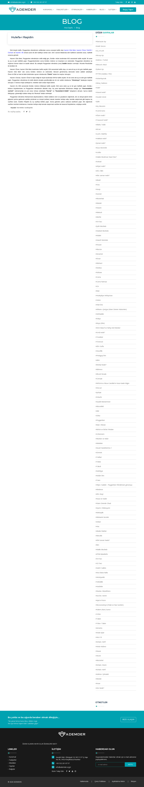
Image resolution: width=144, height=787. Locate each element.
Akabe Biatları (102, 531)
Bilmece (99, 369)
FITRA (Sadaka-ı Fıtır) (104, 74)
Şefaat (99, 392)
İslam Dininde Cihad (104, 503)
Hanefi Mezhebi (102, 240)
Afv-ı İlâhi (100, 171)
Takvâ (99, 466)
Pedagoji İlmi (101, 355)
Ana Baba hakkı (102, 573)
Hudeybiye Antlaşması (104, 295)
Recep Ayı (100, 55)
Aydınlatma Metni (118, 781)
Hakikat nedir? (102, 138)
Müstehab (100, 198)
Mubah (99, 203)
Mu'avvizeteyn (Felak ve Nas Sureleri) (110, 605)
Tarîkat (99, 457)
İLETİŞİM (112, 10)
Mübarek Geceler (103, 517)
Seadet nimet (101, 97)
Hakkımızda (84, 781)
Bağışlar (12, 769)
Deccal (99, 388)
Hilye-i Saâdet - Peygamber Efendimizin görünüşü (114, 485)
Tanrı (98, 480)
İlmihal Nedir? (101, 365)
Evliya (99, 319)
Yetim (99, 300)
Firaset (99, 245)
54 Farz (99, 222)
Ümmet (99, 452)
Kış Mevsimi (101, 106)
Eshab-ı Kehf (101, 642)
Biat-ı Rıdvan (101, 425)
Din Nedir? (100, 688)
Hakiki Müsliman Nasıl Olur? (107, 157)
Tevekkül (100, 337)
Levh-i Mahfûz (102, 134)
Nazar (99, 651)
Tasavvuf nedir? (102, 120)
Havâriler (100, 586)
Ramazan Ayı (101, 41)
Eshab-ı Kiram (102, 665)
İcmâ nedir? (101, 332)
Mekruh (99, 212)
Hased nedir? (101, 92)
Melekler (100, 443)
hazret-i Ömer (81, 50)
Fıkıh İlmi (100, 305)
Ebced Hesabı (101, 374)
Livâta (99, 152)
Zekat (99, 522)
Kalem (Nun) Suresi (103, 609)
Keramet (100, 254)
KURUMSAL (48, 10)
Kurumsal (12, 757)
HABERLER (91, 10)
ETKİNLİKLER (77, 10)
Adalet (99, 235)
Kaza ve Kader (102, 499)
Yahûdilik (100, 582)
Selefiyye (100, 471)
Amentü (99, 628)
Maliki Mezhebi (102, 549)
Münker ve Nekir (102, 439)
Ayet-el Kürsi (101, 600)
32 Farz (99, 563)
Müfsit (99, 217)
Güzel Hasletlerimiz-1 (104, 448)
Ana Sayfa (68, 27)
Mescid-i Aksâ (102, 65)
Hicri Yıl (99, 637)
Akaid (98, 180)
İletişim (133, 781)
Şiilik (98, 101)
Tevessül (100, 342)
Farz (98, 185)
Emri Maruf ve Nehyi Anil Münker (108, 328)
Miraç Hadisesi (102, 83)
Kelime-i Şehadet (103, 674)
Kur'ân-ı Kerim (102, 596)
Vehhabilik (100, 314)
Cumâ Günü (101, 111)
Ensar (99, 258)
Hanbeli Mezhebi (103, 231)
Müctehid (100, 660)
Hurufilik (99, 351)
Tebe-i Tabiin (101, 623)
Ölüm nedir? (101, 115)
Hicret (99, 656)
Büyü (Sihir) (101, 323)
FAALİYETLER (62, 10)
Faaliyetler (13, 760)
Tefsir (99, 614)
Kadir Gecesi (101, 46)
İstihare (99, 272)
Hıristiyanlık (101, 577)
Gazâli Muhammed (103, 402)
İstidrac (99, 268)
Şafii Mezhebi (101, 226)
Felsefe (99, 397)
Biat (98, 291)
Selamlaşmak (101, 78)
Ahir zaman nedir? (103, 175)
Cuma (99, 277)
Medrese (100, 489)
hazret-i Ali (20, 52)
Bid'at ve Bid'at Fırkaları (105, 429)
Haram (99, 208)
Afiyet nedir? (101, 166)
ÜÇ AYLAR (100, 51)
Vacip (98, 189)
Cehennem (100, 434)
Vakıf (98, 88)
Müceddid (100, 406)
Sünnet (99, 194)
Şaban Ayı (100, 69)
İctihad (99, 162)
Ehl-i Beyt (100, 494)
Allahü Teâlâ (101, 125)
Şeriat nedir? (101, 143)
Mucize (99, 249)
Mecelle (99, 536)
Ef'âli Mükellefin (102, 554)
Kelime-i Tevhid (102, 60)
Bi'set (99, 129)
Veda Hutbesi (101, 646)
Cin (98, 286)
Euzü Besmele (102, 148)
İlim (98, 545)
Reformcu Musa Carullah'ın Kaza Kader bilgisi (113, 383)
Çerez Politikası (100, 781)
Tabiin (99, 619)
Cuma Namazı (102, 282)
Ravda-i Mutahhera (103, 591)
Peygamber (101, 420)
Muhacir (99, 263)
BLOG (103, 10)
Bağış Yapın (128, 10)
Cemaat (99, 379)
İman (98, 683)
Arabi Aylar (100, 633)
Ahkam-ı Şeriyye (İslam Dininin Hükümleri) (112, 309)
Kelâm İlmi (100, 476)
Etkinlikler (12, 763)
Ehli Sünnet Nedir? (103, 540)
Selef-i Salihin (101, 568)
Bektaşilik (100, 512)
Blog (78, 27)
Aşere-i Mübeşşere (103, 508)
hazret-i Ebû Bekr (70, 50)
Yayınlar (12, 766)
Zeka (98, 416)
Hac (98, 526)
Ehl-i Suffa (100, 346)
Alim (98, 360)
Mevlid (99, 679)
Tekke (99, 462)
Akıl (98, 411)
